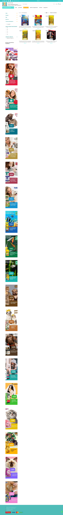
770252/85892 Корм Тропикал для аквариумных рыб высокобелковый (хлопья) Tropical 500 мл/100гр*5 (25, 43)
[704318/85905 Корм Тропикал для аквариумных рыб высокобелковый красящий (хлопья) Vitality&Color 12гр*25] (38, 20)
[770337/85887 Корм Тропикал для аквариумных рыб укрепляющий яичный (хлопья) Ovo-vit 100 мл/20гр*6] (38, 35)
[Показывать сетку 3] (46, 12)
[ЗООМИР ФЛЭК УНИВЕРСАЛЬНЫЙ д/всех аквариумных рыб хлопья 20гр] (52, 35)
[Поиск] (38, 4)
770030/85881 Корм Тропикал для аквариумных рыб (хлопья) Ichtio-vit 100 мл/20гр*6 (51, 27)
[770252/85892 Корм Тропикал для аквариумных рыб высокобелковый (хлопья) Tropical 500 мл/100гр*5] (25, 35)
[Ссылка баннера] (11, 54)
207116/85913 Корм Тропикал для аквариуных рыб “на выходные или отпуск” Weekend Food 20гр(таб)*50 (25, 27)
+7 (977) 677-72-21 (15, 0)
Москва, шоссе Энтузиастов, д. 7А (10, 507)
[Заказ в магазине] (54, 12)
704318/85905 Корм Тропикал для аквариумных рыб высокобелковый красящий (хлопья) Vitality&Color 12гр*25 (38, 27)
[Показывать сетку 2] (45, 12)
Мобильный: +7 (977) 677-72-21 (10, 508)
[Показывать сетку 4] (48, 12)
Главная (20, 12)
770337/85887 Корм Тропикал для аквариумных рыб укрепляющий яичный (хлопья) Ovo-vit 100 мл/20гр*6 (38, 43)
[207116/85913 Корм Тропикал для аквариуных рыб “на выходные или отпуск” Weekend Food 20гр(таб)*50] (25, 20)
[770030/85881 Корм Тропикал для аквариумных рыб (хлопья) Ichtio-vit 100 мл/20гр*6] (52, 20)
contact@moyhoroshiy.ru (9, 509)
